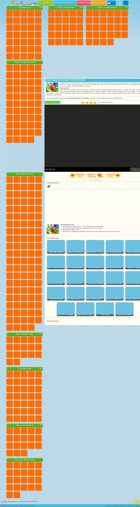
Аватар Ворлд (14, 132)
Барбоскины (14, 96)
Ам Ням (43, 82)
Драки (89, 27)
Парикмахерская (65, 27)
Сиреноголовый (29, 111)
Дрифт (124, 35)
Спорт (43, 20)
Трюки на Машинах (29, 42)
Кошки (51, 27)
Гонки (96, 27)
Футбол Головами (21, 56)
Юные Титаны (43, 103)
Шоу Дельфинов (14, 89)
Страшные (29, 27)
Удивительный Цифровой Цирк (36, 139)
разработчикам (133, 505)
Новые (14, 13)
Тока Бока (43, 125)
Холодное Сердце (80, 20)
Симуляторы (29, 13)
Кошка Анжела (72, 20)
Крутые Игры (29, 49)
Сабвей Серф (29, 82)
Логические (36, 27)
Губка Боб (21, 67)
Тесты (80, 13)
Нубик (21, 125)
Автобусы (89, 42)
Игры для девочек (65, 7)
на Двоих (43, 13)
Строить (36, 56)
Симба (21, 132)
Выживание (89, 35)
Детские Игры (36, 13)
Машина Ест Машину (103, 35)
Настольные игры (29, 334)
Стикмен (117, 20)
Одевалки (58, 27)
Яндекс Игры (21, 20)
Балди (29, 118)
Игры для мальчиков (64, 3)
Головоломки (43, 42)
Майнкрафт (89, 20)
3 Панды (21, 89)
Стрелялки (110, 42)
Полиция (117, 27)
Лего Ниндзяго (43, 67)
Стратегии (103, 13)
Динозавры (36, 35)
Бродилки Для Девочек (58, 20)
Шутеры (96, 42)
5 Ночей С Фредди (14, 75)
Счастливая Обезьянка (29, 103)
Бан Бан (43, 132)
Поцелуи (72, 27)
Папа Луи (80, 27)
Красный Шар (29, 75)
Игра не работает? (98, 180)
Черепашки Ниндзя (103, 20)
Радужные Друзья (36, 125)
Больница (65, 35)
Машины (96, 20)
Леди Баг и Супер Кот (43, 75)
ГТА (110, 35)
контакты (108, 505)
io (21, 27)
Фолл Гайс (21, 111)
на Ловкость (14, 20)
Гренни (36, 118)
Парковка (89, 13)
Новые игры (84, 3)
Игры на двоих (99, 3)
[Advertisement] (29, 157)
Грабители (96, 35)
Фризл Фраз (43, 96)
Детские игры (29, 368)
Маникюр (72, 35)
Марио (29, 96)
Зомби (117, 13)
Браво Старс (43, 111)
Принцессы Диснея (58, 42)
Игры (45, 3)
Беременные (51, 35)
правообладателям (120, 505)
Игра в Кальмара (14, 118)
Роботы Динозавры (124, 27)
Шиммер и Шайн (21, 103)
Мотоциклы (110, 20)
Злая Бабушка (14, 82)
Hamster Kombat (29, 139)
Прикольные (43, 35)
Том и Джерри (36, 103)
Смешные (14, 27)
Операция (80, 35)
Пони (51, 13)
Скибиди (14, 139)
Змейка (36, 42)
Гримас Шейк (21, 139)
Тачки (29, 89)
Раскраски (65, 20)
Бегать (103, 42)
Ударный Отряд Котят (21, 96)
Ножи (29, 35)
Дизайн (80, 42)
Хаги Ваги (43, 118)
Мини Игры (14, 42)
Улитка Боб (21, 75)
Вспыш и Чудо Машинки (36, 89)
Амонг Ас (36, 111)
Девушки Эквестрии (58, 13)
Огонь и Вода (65, 13)
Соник (43, 89)
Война (29, 56)
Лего (21, 82)
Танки (110, 13)
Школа (36, 49)
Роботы (110, 27)
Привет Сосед (29, 125)
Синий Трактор (14, 111)
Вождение (14, 56)
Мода (65, 42)
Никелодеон (21, 49)
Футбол (96, 13)
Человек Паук (36, 96)
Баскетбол (43, 49)
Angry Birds (36, 82)
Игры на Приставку (43, 56)
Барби (72, 13)
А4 (21, 118)
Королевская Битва (124, 13)
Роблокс (14, 125)
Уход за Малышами (72, 42)
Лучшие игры (29, 7)
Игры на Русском (21, 35)
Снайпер (103, 27)
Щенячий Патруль (29, 67)
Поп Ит (29, 20)
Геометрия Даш (36, 20)
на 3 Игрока (14, 49)
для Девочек (21, 13)
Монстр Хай (51, 20)
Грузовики (124, 20)
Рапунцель (58, 35)
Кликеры (43, 27)
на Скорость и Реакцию (21, 42)
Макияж (51, 42)
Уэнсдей (36, 132)
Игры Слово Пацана (29, 132)
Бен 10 (117, 35)
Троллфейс (36, 75)
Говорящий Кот (36, 67)
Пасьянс (14, 35)
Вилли (14, 67)
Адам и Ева (14, 103)
